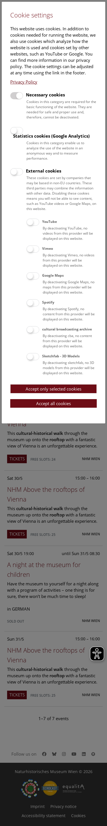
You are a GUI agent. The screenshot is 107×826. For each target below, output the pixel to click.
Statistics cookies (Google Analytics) (51, 136)
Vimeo (47, 248)
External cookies (43, 171)
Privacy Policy (23, 82)
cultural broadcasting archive (67, 329)
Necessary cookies (45, 95)
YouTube (49, 221)
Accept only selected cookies (53, 389)
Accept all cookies (53, 403)
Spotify (48, 302)
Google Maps (53, 275)
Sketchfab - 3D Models (61, 356)
